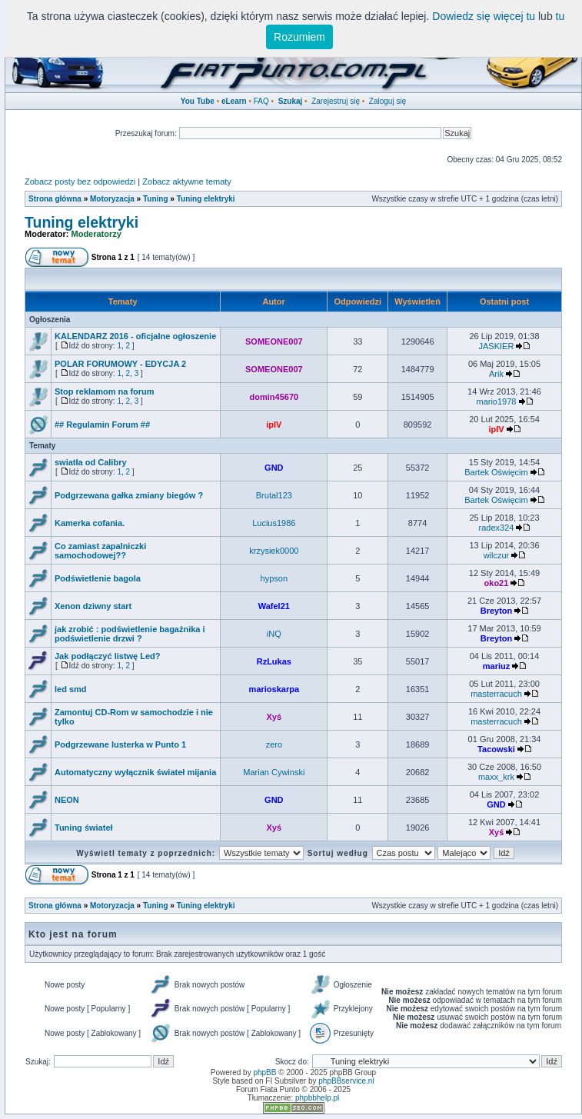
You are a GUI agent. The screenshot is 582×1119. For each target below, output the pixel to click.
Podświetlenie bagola (98, 578)
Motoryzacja (112, 199)
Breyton (497, 610)
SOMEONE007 (274, 341)
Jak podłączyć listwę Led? (108, 656)
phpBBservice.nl (346, 1081)
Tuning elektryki (206, 199)
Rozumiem (299, 37)
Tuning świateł (84, 827)
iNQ (274, 633)
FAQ (261, 101)
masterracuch (496, 693)
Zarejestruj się (335, 101)
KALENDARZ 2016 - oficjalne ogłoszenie (135, 336)
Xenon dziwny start (93, 606)
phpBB (264, 1072)
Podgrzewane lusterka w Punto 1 (120, 744)
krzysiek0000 (273, 550)
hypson (274, 578)
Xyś (274, 716)
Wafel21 (274, 606)
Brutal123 (274, 495)
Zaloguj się (387, 101)
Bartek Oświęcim (496, 472)
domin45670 (274, 396)
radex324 (496, 527)
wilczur (497, 555)
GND (273, 467)
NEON (67, 799)
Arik (496, 373)
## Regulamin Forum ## (102, 424)
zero (274, 744)
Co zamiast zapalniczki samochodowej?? (100, 550)
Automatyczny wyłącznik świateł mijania (135, 772)
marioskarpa (274, 689)
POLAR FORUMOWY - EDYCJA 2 (120, 363)
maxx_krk (496, 776)
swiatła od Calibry (91, 462)
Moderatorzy (96, 233)
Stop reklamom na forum (105, 391)
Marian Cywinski (273, 772)
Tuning (155, 199)
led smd (71, 689)
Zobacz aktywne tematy (186, 181)
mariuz (496, 666)
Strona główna (54, 199)
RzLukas (274, 661)
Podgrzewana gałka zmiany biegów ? (129, 495)
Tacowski (496, 749)
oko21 (496, 583)
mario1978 (496, 401)
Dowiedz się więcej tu (483, 16)
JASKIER (496, 346)
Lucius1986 (273, 523)
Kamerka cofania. (90, 523)
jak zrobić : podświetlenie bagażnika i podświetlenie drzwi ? (130, 633)
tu (560, 16)
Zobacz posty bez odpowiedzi (80, 181)
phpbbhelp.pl (317, 1098)
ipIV (273, 424)
